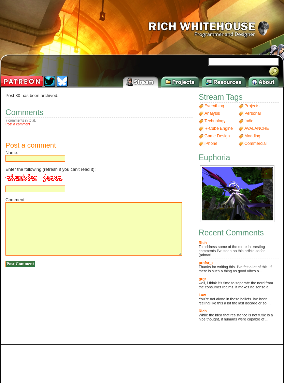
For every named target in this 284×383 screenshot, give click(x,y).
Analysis (212, 113)
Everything (214, 106)
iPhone (210, 143)
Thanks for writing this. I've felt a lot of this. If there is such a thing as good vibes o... (235, 267)
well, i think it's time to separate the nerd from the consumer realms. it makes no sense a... (236, 283)
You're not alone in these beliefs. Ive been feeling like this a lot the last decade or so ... (235, 299)
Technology (215, 121)
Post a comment (17, 124)
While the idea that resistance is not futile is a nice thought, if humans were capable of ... (236, 315)
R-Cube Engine (218, 128)
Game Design (217, 136)
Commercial (255, 143)
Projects (251, 106)
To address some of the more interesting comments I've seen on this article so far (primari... (232, 249)
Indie (248, 121)
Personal (252, 113)
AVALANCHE (256, 128)
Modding (252, 136)
